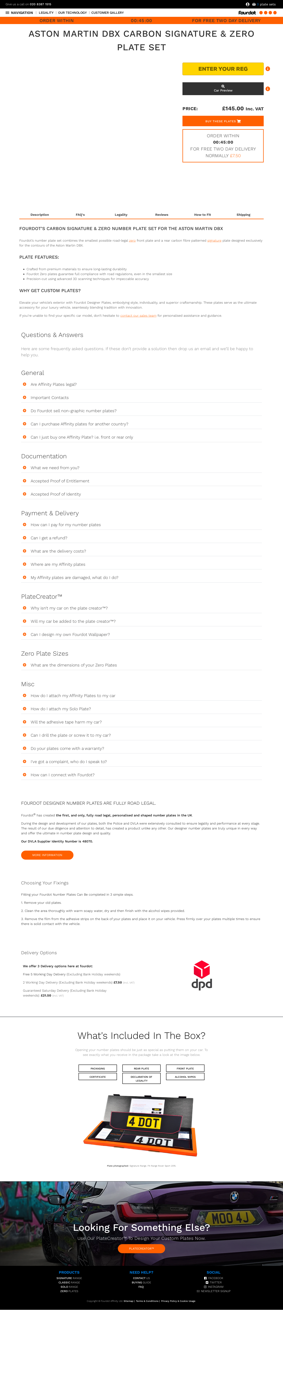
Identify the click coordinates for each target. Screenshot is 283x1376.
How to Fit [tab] (202, 214)
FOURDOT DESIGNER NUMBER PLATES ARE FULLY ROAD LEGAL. (88, 803)
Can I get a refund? (49, 538)
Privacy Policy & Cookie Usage (178, 1301)
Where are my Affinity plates (58, 564)
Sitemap (128, 1301)
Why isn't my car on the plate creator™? (69, 608)
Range (69, 1278)
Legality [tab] (121, 214)
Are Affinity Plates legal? (54, 384)
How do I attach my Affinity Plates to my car (73, 695)
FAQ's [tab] (80, 214)
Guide (141, 1282)
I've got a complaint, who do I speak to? (69, 761)
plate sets (266, 4)
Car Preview (223, 88)
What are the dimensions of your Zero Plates (74, 665)
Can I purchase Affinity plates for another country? (79, 424)
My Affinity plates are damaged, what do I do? (74, 577)
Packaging (98, 1068)
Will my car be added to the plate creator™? (73, 621)
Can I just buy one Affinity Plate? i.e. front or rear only (82, 437)
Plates (69, 1291)
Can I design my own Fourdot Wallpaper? (70, 634)
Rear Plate (141, 1068)
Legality (46, 12)
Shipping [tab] (243, 214)
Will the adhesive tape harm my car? (66, 722)
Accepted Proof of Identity (56, 494)
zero (132, 240)
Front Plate (185, 1068)
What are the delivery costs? (58, 551)
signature (214, 240)
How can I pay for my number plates (66, 524)
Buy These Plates (220, 121)
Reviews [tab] (161, 214)
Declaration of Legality (141, 1079)
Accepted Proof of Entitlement (60, 481)
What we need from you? (55, 467)
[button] (141, 384)
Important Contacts (50, 397)
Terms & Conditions (147, 1301)
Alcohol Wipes (185, 1077)
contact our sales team (138, 315)
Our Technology (72, 12)
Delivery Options (39, 952)
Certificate (98, 1077)
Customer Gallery (107, 12)
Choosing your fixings (45, 883)
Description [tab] (40, 214)
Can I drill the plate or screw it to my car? (71, 735)
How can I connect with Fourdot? (63, 774)
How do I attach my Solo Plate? (61, 708)
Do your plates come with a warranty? (67, 748)
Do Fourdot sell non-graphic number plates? (74, 410)
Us (141, 1278)
